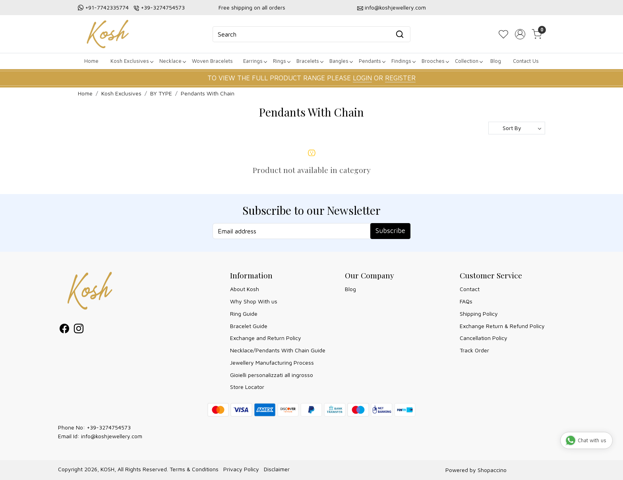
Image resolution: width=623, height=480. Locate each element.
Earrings (255, 61)
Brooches (435, 61)
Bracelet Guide (248, 326)
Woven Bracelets (212, 61)
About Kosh (244, 289)
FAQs (466, 301)
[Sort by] (516, 128)
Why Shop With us (253, 301)
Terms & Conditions (194, 469)
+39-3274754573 (163, 7)
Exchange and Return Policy (265, 337)
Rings (281, 61)
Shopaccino (492, 469)
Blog (495, 61)
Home (91, 61)
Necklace (172, 61)
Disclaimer (277, 469)
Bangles (340, 61)
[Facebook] (64, 330)
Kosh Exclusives (131, 61)
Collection (468, 61)
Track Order (474, 350)
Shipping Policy (479, 313)
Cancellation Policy (483, 337)
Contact (470, 289)
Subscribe (390, 231)
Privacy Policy (241, 469)
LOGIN (362, 78)
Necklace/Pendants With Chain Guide (277, 350)
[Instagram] (78, 330)
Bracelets (309, 61)
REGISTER (400, 78)
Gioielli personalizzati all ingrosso (271, 374)
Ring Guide (243, 313)
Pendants (372, 61)
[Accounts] (520, 34)
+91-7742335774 (107, 7)
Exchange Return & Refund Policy (502, 326)
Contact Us (526, 61)
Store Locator (247, 386)
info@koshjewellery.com (395, 7)
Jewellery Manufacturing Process (272, 362)
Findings (403, 61)
